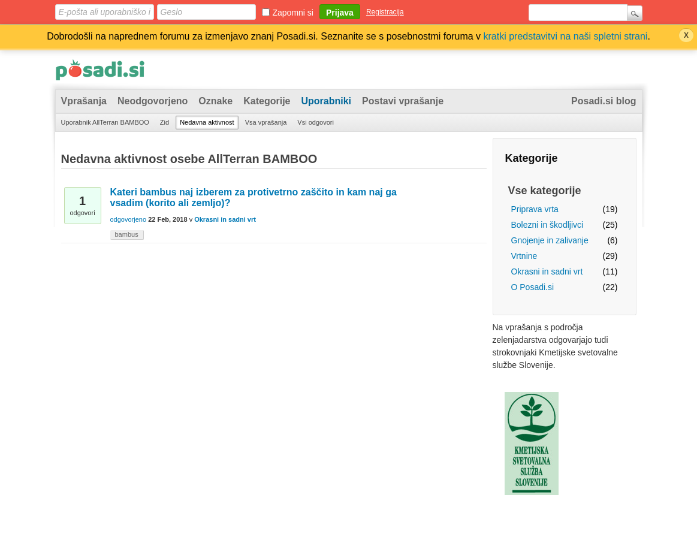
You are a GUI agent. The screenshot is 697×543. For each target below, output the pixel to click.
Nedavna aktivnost (207, 122)
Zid (164, 122)
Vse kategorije (544, 191)
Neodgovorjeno (152, 101)
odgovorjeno (128, 219)
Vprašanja (84, 101)
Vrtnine (524, 256)
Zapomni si (293, 12)
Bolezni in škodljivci (547, 225)
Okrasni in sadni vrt (547, 271)
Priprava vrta (535, 209)
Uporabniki (326, 101)
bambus (126, 234)
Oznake (215, 101)
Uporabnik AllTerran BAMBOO (105, 122)
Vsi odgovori (315, 122)
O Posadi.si (532, 287)
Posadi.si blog (603, 101)
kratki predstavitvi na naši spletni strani (566, 36)
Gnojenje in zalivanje (550, 240)
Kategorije (266, 101)
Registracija (385, 12)
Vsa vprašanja (266, 122)
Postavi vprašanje (402, 101)
